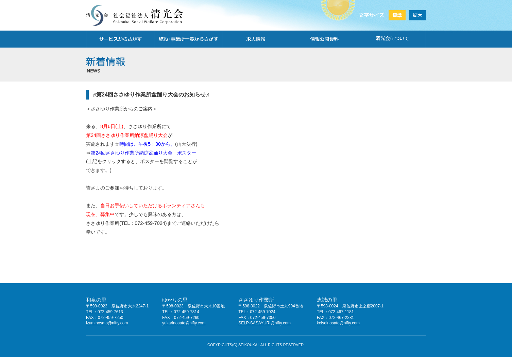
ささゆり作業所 (256, 300)
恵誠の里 (327, 300)
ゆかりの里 (175, 300)
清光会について (392, 39)
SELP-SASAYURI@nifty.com (264, 323)
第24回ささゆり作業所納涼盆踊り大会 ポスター (143, 153)
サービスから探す (120, 39)
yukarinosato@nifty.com (183, 323)
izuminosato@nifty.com (107, 323)
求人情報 (256, 39)
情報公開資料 (324, 39)
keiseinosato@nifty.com (338, 323)
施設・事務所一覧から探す (188, 39)
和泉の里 (96, 300)
